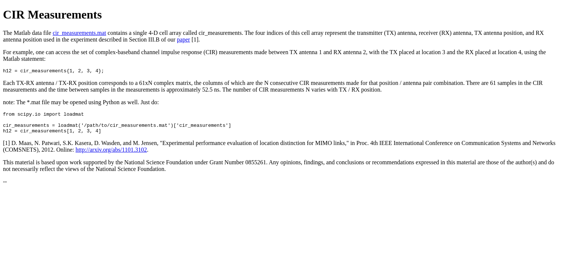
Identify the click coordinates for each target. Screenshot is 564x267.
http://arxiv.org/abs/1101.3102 (111, 155)
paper (183, 39)
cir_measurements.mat (79, 33)
